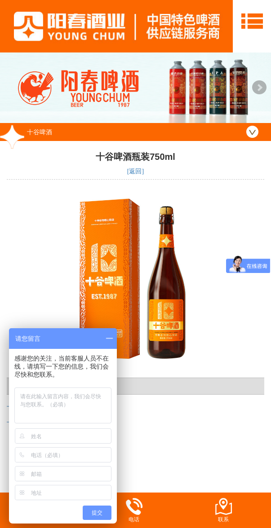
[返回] (135, 171)
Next (259, 87)
